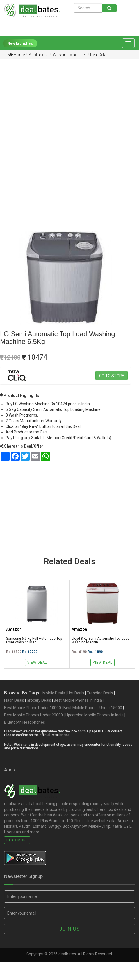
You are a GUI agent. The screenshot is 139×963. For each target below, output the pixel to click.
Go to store (111, 375)
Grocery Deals (39, 701)
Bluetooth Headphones (24, 723)
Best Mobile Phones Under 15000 (92, 708)
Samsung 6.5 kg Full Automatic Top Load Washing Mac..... (34, 640)
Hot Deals (75, 693)
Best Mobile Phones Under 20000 (33, 715)
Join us (69, 929)
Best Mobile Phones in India (78, 701)
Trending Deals (100, 693)
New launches (20, 43)
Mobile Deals (53, 693)
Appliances (38, 54)
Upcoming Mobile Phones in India (94, 715)
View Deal (37, 663)
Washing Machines (69, 54)
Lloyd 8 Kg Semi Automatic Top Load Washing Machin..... (101, 640)
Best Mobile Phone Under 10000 (32, 708)
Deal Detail (99, 54)
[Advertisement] (65, 106)
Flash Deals (14, 701)
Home (16, 54)
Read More (17, 840)
